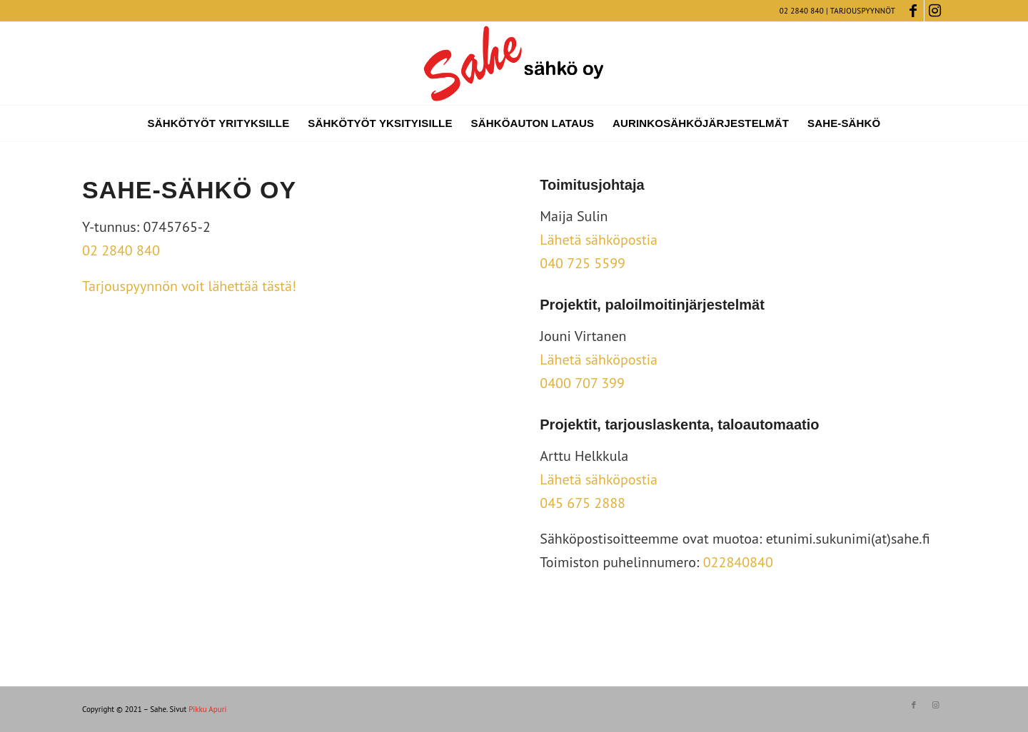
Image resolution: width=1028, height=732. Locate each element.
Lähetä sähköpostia (598, 239)
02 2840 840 (802, 11)
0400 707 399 (582, 383)
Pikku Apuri (207, 709)
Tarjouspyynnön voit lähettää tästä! (189, 286)
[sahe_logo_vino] (514, 63)
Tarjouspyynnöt (862, 11)
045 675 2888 (582, 503)
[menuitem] (218, 123)
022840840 (738, 562)
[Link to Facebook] (913, 10)
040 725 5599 (582, 263)
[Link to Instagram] (935, 10)
